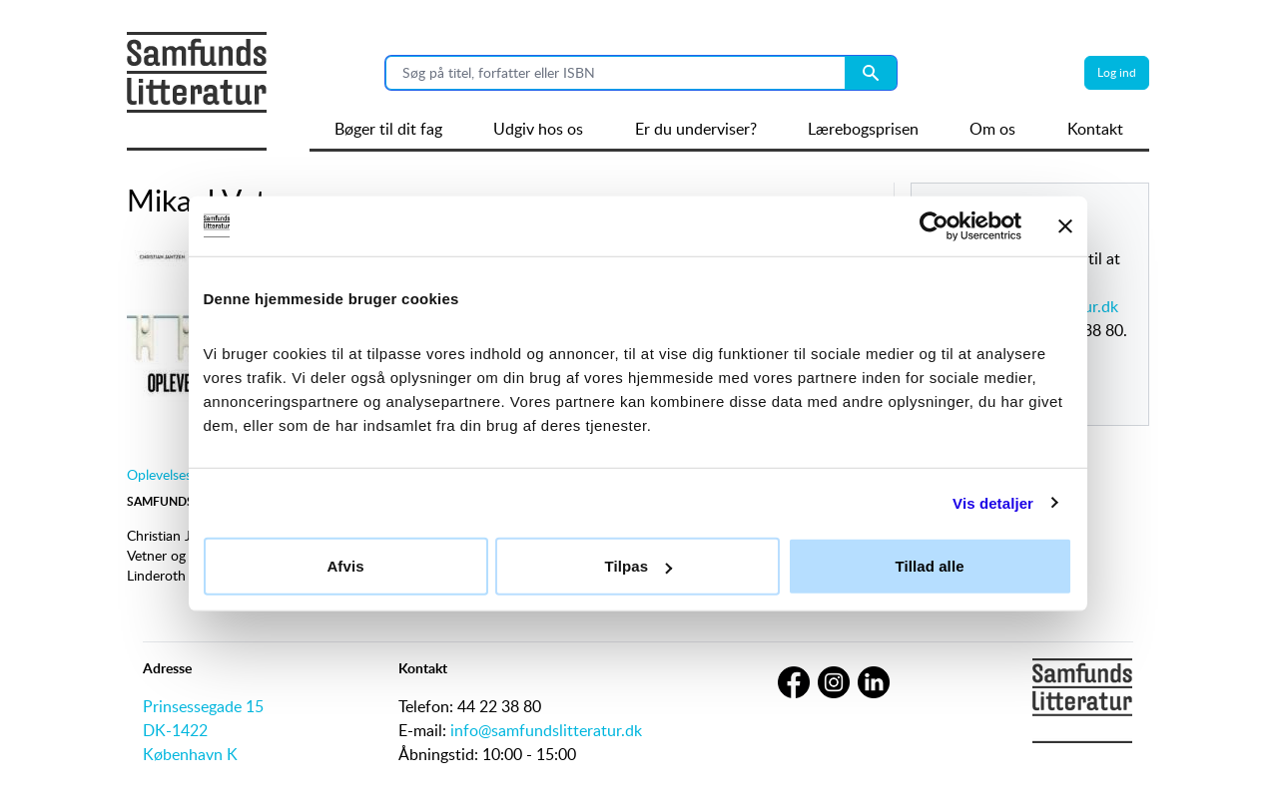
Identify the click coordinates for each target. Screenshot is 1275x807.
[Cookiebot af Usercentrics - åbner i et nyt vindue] (934, 225)
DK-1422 (175, 730)
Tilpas (638, 566)
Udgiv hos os (538, 129)
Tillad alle (929, 566)
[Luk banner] (1065, 225)
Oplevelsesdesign (179, 474)
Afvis (344, 566)
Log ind (1116, 72)
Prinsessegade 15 (203, 706)
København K (190, 754)
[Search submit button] (871, 73)
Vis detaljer (993, 502)
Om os (992, 129)
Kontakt (1095, 129)
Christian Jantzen (179, 535)
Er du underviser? (696, 129)
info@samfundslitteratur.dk (546, 730)
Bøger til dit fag (388, 129)
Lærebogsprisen (863, 129)
